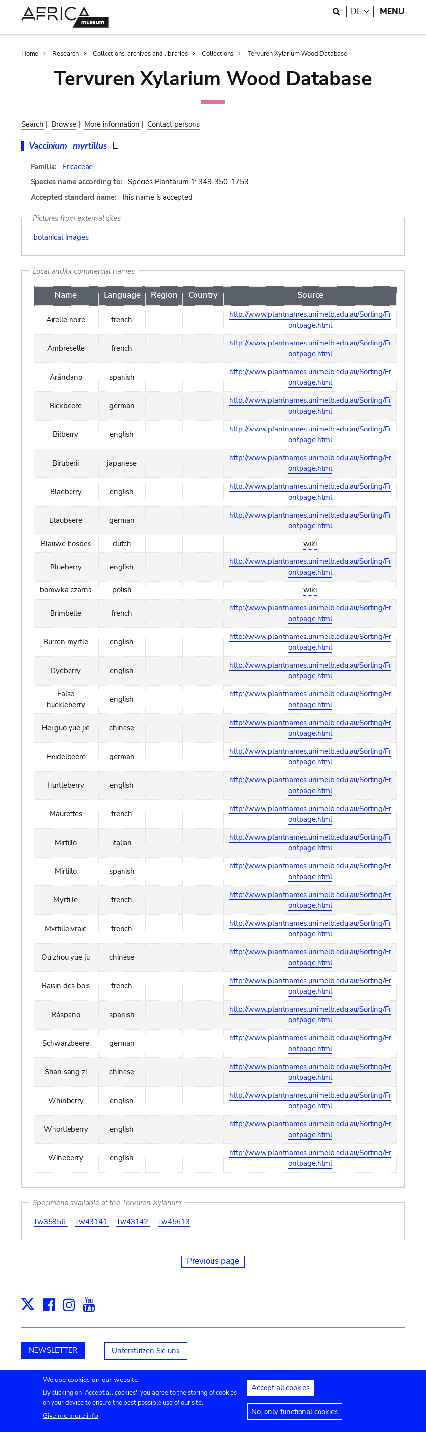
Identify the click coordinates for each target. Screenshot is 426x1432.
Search (32, 124)
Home (29, 54)
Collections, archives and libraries (140, 54)
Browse (64, 124)
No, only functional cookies (294, 1416)
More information (112, 124)
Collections (217, 54)
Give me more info (70, 1420)
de (362, 11)
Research (66, 54)
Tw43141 (92, 1221)
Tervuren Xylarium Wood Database (297, 54)
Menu (392, 11)
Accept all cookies (280, 1392)
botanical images (61, 237)
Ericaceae (77, 167)
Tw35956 (51, 1221)
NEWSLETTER (53, 1350)
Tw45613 (174, 1221)
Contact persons (173, 124)
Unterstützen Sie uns (145, 1351)
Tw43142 (133, 1221)
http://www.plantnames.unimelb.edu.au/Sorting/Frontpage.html (310, 320)
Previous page (213, 1261)
